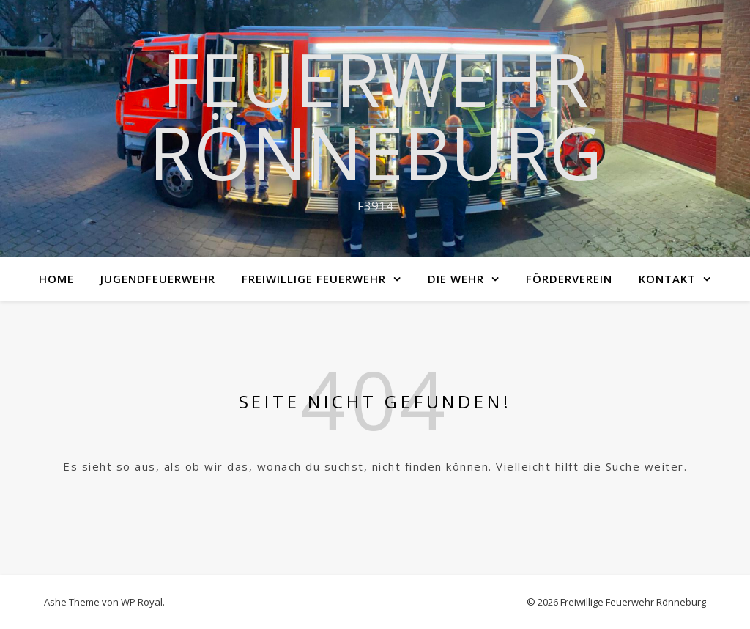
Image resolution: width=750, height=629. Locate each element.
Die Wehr (456, 278)
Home (56, 278)
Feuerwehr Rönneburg (375, 115)
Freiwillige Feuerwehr (314, 278)
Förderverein (569, 278)
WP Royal (142, 601)
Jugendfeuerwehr (157, 278)
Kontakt (667, 278)
